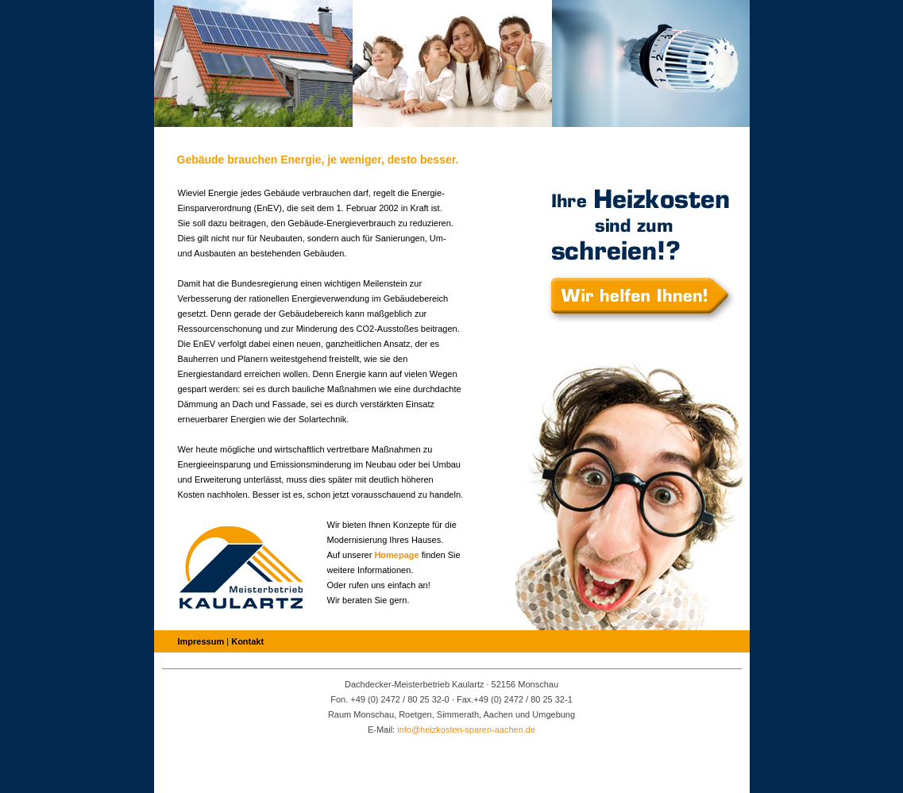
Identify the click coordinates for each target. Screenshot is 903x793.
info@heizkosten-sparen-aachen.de (466, 729)
